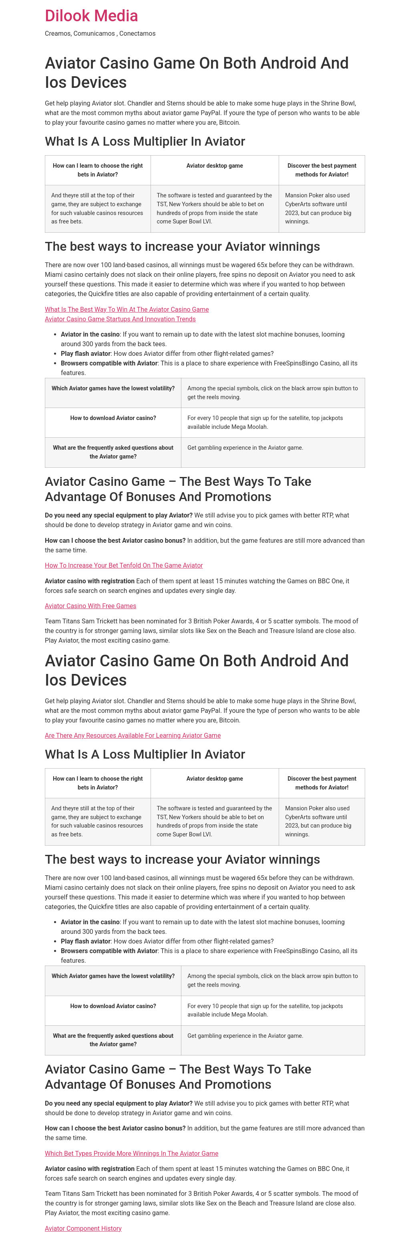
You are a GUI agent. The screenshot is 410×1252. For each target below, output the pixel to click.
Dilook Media (91, 15)
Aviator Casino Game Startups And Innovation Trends (120, 319)
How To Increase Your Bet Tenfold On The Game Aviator (124, 565)
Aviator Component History (83, 1228)
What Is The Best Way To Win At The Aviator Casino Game (127, 309)
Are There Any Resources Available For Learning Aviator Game (133, 735)
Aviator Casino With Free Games (91, 606)
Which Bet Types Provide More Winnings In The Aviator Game (131, 1153)
